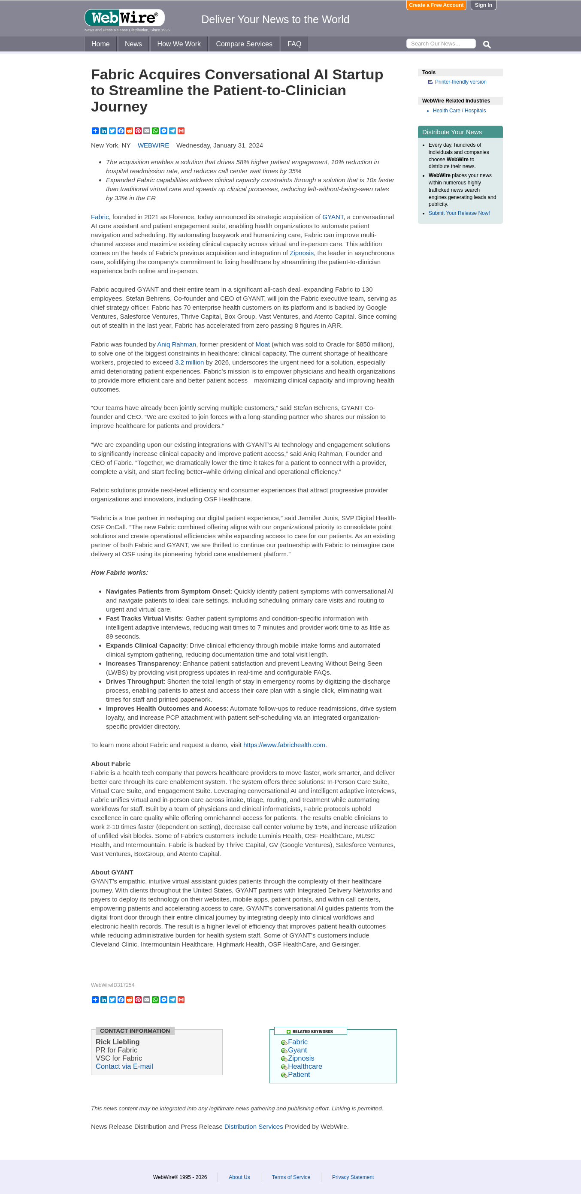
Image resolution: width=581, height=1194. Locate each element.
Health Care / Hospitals (459, 111)
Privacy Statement (353, 1177)
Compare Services (244, 44)
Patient (295, 1074)
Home (100, 44)
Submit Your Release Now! (459, 213)
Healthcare (301, 1066)
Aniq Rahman (176, 344)
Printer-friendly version (461, 82)
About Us (239, 1177)
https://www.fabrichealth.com (284, 744)
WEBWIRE (153, 145)
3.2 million (189, 362)
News (133, 44)
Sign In (483, 5)
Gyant (294, 1050)
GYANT (333, 216)
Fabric (100, 216)
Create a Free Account (436, 5)
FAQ (294, 44)
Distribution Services (253, 1126)
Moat (263, 344)
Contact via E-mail (124, 1066)
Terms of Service (291, 1177)
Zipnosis (302, 252)
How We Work (179, 44)
